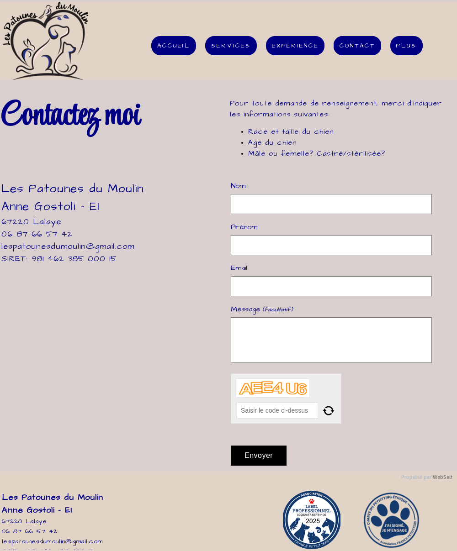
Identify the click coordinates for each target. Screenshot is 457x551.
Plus (406, 46)
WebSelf (442, 477)
